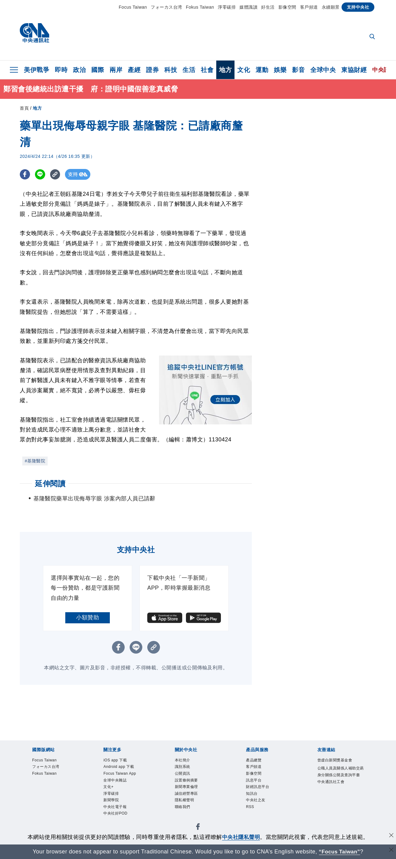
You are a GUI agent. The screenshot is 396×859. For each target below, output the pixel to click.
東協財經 (354, 69)
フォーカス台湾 (166, 7)
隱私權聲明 (184, 800)
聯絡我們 (182, 807)
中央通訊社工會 (331, 782)
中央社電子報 (115, 807)
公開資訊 (182, 773)
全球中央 (323, 69)
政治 (79, 69)
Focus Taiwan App (119, 773)
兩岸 (116, 69)
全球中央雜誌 (115, 780)
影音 (298, 69)
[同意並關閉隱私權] (391, 836)
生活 (189, 69)
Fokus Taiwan (200, 7)
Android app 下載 (118, 766)
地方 (225, 69)
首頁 (24, 108)
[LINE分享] (41, 174)
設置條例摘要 (186, 780)
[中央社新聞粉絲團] (198, 828)
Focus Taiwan (133, 7)
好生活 (268, 7)
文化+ (108, 787)
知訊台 (252, 793)
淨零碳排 (227, 7)
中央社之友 (255, 800)
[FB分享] (25, 174)
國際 (97, 69)
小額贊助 (87, 617)
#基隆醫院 (35, 460)
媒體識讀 (248, 7)
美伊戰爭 (36, 69)
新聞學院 (111, 800)
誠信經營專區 (186, 793)
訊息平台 (253, 780)
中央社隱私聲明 (241, 837)
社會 (207, 69)
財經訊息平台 (257, 787)
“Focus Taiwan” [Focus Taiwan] (339, 851)
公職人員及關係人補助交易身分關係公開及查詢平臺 (340, 771)
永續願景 (331, 7)
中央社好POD (115, 813)
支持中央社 (358, 7)
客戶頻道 (309, 7)
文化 (243, 69)
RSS (250, 807)
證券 (152, 69)
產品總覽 (253, 760)
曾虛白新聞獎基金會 (334, 760)
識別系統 (182, 766)
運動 (262, 69)
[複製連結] (56, 174)
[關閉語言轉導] (391, 851)
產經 (134, 69)
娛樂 (280, 69)
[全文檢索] (372, 37)
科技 (170, 69)
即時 (61, 69)
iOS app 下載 (115, 760)
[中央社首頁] (34, 34)
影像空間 (287, 7)
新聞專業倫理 (186, 787)
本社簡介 (182, 760)
